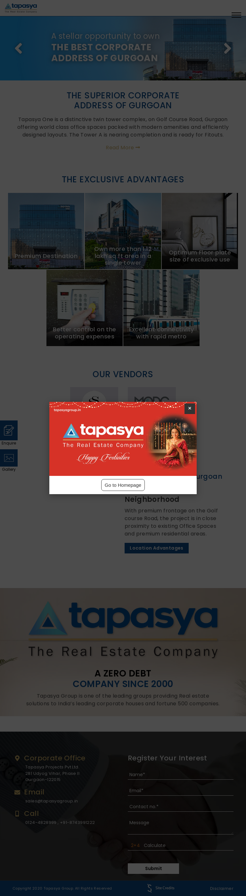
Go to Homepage (123, 485)
